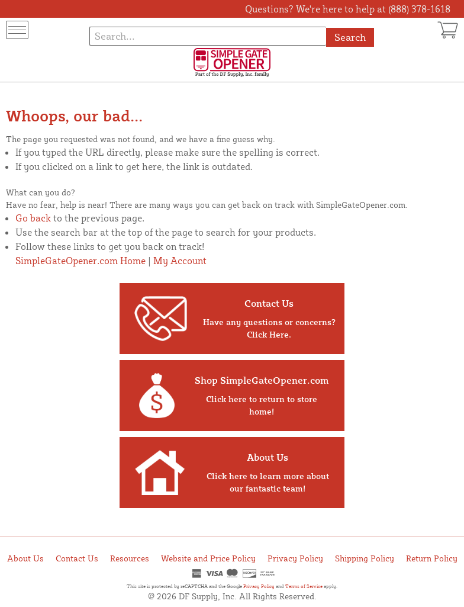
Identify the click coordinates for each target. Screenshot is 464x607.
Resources (129, 558)
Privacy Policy (295, 558)
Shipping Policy (364, 558)
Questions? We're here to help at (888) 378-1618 (347, 9)
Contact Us (77, 558)
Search (350, 37)
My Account (180, 260)
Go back (33, 218)
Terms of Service (304, 586)
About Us (25, 558)
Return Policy (431, 558)
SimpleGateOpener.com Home (80, 260)
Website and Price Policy (208, 558)
